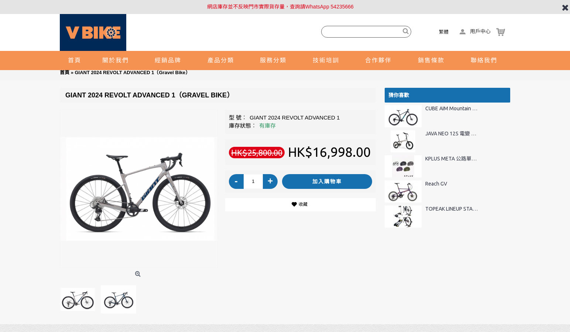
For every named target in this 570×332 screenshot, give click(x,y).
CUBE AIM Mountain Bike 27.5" (452, 108)
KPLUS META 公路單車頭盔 (452, 159)
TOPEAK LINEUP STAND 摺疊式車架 (452, 209)
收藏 (303, 204)
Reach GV (436, 184)
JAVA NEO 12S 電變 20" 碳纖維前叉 (452, 133)
